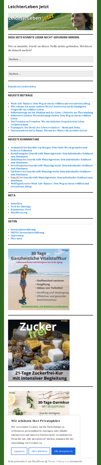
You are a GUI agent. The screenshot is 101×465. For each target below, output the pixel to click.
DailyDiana (17, 159)
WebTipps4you (19, 183)
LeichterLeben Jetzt (28, 6)
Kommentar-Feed (21, 209)
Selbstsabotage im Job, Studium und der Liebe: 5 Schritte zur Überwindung (52, 112)
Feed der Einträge (21, 206)
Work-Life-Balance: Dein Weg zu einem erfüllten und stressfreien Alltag (50, 103)
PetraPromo (17, 165)
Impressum (17, 235)
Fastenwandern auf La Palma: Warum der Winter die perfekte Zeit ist (49, 130)
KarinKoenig (17, 153)
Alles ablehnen (39, 451)
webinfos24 (17, 147)
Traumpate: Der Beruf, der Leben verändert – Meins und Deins (45, 127)
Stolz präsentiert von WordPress (26, 461)
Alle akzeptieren (63, 451)
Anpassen (19, 451)
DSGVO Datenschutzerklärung (27, 232)
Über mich (16, 238)
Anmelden (16, 203)
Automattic (76, 461)
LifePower (16, 171)
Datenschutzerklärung (23, 229)
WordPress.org (19, 212)
